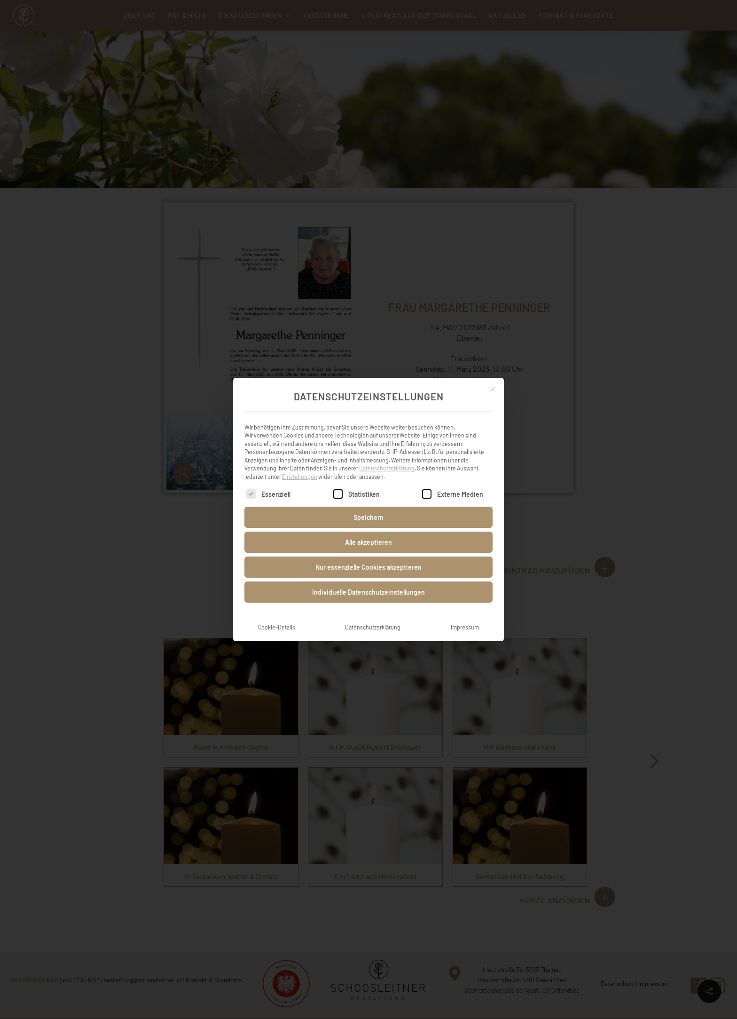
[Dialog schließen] (492, 375)
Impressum (465, 613)
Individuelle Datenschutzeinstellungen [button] (368, 578)
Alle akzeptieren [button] (368, 529)
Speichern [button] (368, 504)
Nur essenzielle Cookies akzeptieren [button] (368, 553)
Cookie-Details (276, 613)
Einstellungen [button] (299, 463)
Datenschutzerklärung (387, 454)
